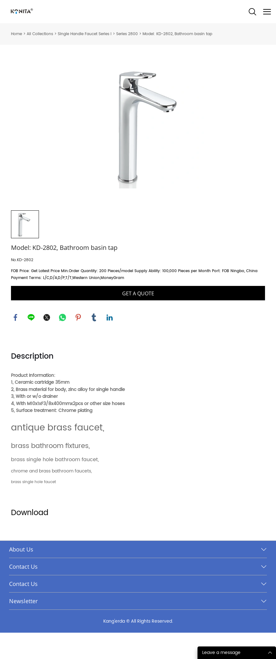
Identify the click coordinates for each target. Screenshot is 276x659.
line (31, 343)
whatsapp (63, 343)
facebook (15, 343)
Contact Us (23, 593)
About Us (21, 575)
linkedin (110, 343)
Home (16, 34)
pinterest (78, 343)
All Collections (40, 34)
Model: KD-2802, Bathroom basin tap (177, 34)
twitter (47, 343)
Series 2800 (127, 34)
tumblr (94, 343)
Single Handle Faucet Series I (84, 34)
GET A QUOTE (138, 319)
